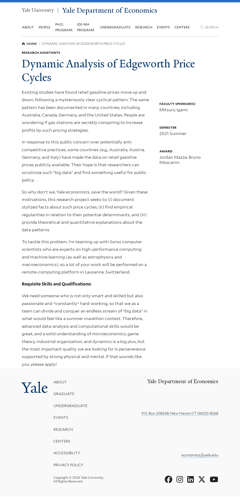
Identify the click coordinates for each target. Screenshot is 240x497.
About (60, 382)
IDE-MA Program (85, 27)
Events (163, 27)
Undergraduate (71, 406)
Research (63, 430)
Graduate (64, 394)
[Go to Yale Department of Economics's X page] (202, 480)
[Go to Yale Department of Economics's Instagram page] (179, 480)
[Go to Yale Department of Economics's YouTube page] (214, 480)
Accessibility (67, 453)
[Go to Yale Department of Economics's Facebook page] (168, 480)
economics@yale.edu (199, 456)
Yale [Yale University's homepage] (35, 388)
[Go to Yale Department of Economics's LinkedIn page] (190, 480)
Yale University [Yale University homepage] (38, 10)
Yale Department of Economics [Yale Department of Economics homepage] (110, 10)
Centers (182, 27)
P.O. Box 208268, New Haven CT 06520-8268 (180, 414)
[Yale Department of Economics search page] (209, 27)
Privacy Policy (69, 465)
